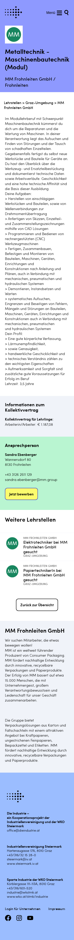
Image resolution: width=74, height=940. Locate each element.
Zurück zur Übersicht (37, 604)
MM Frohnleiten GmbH (40, 538)
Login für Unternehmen (22, 908)
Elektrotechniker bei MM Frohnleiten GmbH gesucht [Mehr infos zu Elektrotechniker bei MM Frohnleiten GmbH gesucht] (45, 546)
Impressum (56, 908)
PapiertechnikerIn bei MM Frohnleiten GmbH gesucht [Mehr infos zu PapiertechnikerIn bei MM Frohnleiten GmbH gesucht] (44, 574)
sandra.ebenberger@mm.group (31, 479)
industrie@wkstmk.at (22, 892)
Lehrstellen (12, 102)
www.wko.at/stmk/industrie (27, 896)
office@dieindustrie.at (23, 830)
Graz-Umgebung (39, 102)
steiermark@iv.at (19, 859)
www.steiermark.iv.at (22, 863)
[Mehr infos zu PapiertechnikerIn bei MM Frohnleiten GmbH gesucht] (14, 575)
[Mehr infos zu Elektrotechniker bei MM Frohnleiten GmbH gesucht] (14, 547)
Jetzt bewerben (21, 493)
